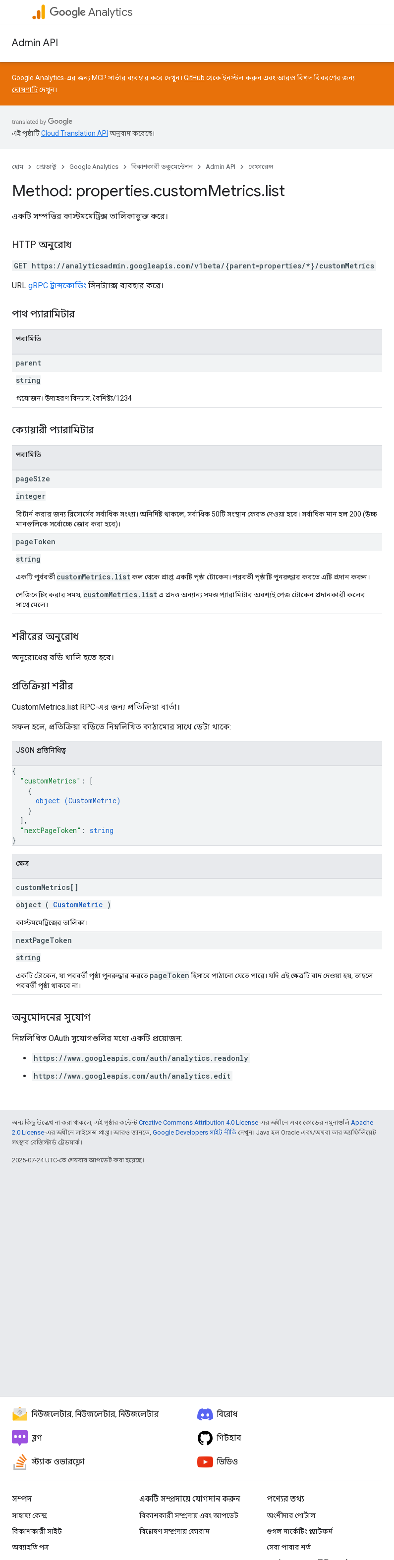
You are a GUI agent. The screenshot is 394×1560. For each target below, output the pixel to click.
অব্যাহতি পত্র (30, 1547)
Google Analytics (93, 166)
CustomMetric (92, 800)
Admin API (35, 43)
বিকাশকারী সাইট (37, 1531)
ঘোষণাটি (25, 90)
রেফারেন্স (260, 166)
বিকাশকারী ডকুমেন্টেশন (162, 166)
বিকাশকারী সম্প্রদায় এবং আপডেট (188, 1515)
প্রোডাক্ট (46, 166)
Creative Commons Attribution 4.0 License (198, 1122)
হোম (17, 166)
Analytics (91, 12)
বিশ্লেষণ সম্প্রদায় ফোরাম (174, 1531)
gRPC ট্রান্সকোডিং (57, 285)
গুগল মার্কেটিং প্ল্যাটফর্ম (300, 1531)
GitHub (194, 78)
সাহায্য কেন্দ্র (29, 1515)
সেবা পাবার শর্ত (289, 1547)
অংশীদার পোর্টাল (291, 1515)
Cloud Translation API (74, 133)
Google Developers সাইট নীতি (194, 1132)
